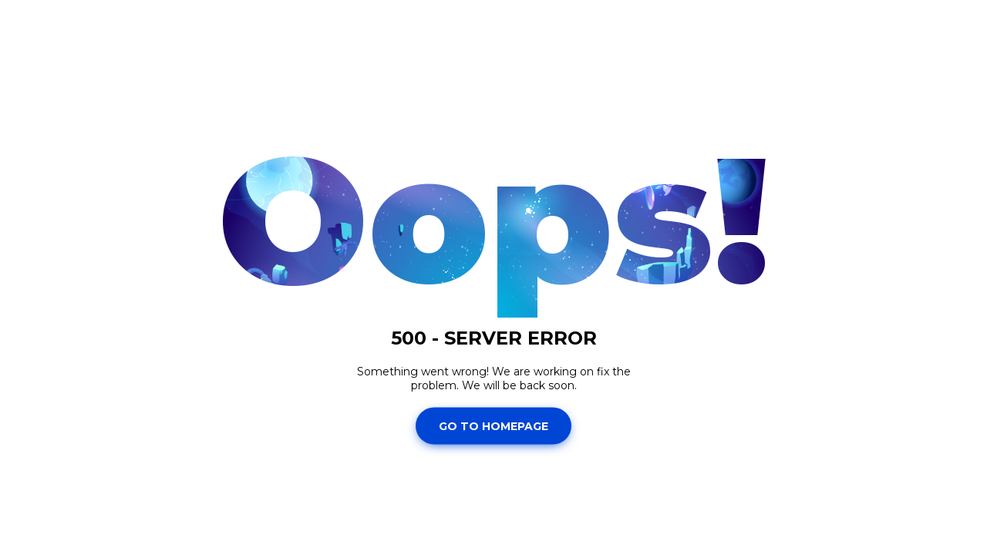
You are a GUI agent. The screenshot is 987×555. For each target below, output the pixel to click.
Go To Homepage (493, 425)
